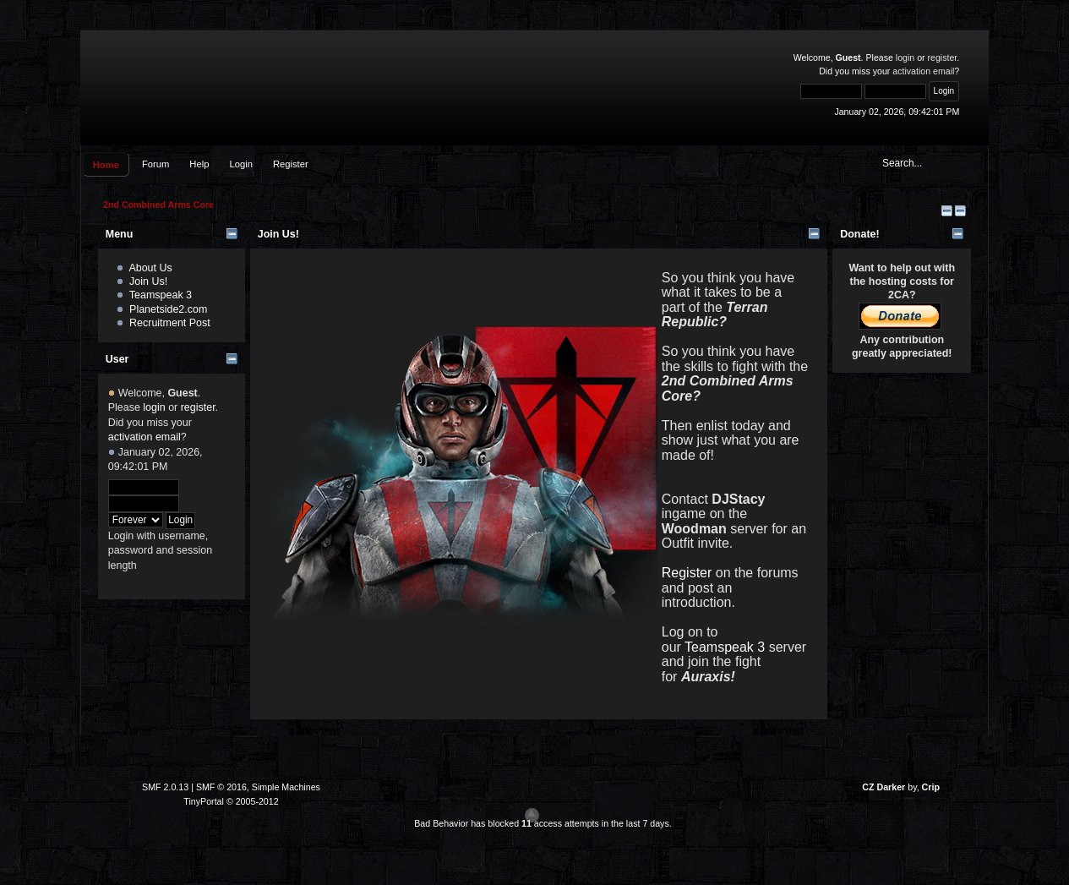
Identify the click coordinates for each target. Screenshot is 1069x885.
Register (689, 572)
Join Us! (148, 281)
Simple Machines (286, 787)
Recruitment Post (169, 323)
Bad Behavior (441, 823)
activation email (923, 71)
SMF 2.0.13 (165, 787)
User (117, 359)
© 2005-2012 (252, 801)
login (905, 57)
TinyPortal (203, 801)
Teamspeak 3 (160, 295)
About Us (150, 268)
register (942, 57)
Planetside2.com (168, 309)
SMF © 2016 (221, 787)
